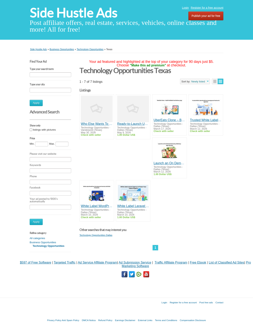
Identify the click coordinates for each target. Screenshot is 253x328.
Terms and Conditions (166, 320)
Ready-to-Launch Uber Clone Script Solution (133, 123)
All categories (37, 238)
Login (185, 7)
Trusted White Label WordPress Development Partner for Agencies (206, 120)
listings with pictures (44, 129)
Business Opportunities (43, 242)
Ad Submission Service (135, 262)
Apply (36, 102)
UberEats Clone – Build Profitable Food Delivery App (169, 120)
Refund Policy (105, 320)
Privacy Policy (54, 320)
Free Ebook (198, 262)
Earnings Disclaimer (125, 320)
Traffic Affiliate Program (171, 262)
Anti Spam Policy (70, 320)
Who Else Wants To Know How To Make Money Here (97, 123)
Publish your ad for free (206, 15)
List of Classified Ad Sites (226, 262)
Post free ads (206, 302)
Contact (219, 302)
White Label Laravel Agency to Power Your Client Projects (133, 206)
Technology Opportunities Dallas (95, 235)
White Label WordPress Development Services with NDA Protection (97, 206)
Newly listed (198, 81)
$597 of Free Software (35, 262)
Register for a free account (207, 7)
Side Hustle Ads (73, 13)
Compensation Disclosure (193, 320)
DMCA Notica (89, 320)
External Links (145, 320)
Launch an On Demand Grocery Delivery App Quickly (169, 163)
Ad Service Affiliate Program (97, 262)
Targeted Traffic (65, 262)
